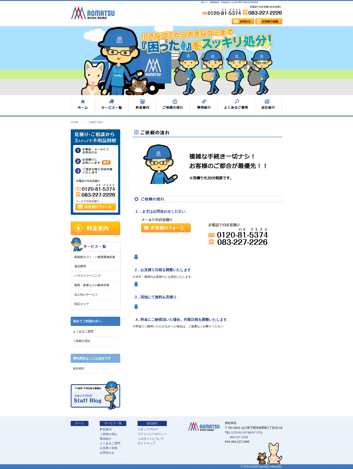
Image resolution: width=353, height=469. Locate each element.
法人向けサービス (86, 294)
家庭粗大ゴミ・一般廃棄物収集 (94, 257)
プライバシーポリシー (152, 434)
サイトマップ (146, 443)
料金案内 (105, 429)
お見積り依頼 (108, 448)
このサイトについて (151, 438)
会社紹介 (79, 368)
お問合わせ (107, 452)
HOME (75, 122)
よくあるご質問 (83, 331)
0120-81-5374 (240, 432)
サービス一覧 (113, 423)
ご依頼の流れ (82, 341)
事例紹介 (105, 438)
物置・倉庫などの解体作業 (91, 285)
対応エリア (81, 304)
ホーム (79, 423)
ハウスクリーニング (87, 275)
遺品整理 (80, 266)
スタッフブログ (148, 429)
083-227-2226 (239, 437)
